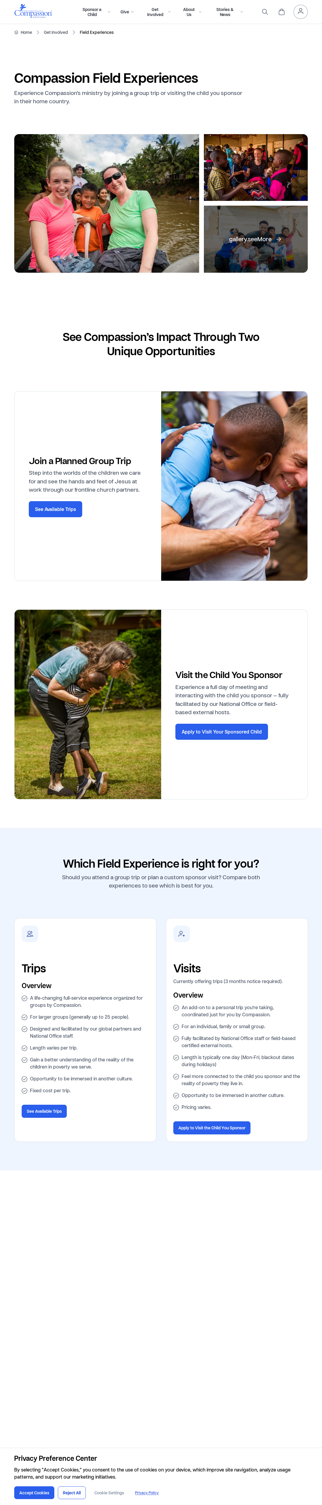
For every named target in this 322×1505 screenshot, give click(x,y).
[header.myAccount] (301, 12)
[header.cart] (282, 12)
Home (26, 32)
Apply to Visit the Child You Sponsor (211, 1128)
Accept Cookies (34, 1493)
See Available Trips (55, 509)
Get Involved (56, 32)
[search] (265, 12)
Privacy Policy (147, 1492)
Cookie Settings (109, 1493)
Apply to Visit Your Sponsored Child (222, 731)
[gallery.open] (106, 203)
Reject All (72, 1493)
